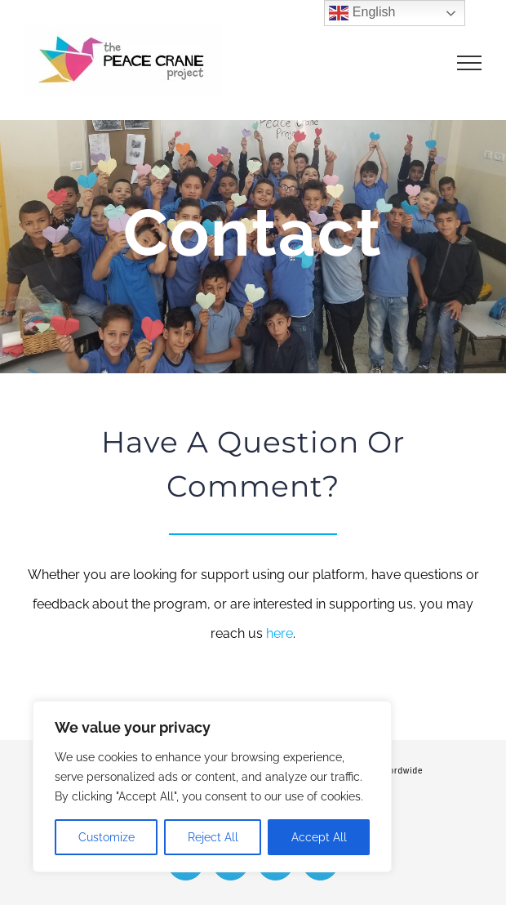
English (362, 13)
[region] (212, 786)
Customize (106, 837)
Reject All (213, 837)
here (279, 633)
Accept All (319, 837)
